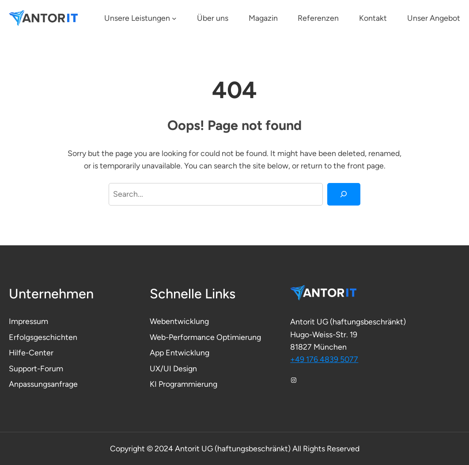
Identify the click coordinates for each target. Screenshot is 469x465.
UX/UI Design (173, 368)
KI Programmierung (183, 384)
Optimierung (238, 337)
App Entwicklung (179, 352)
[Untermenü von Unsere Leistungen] (174, 18)
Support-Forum (36, 368)
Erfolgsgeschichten (43, 337)
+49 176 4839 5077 (324, 359)
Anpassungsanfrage (43, 384)
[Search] (343, 194)
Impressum (28, 321)
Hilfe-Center (31, 352)
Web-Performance (183, 337)
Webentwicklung (179, 321)
